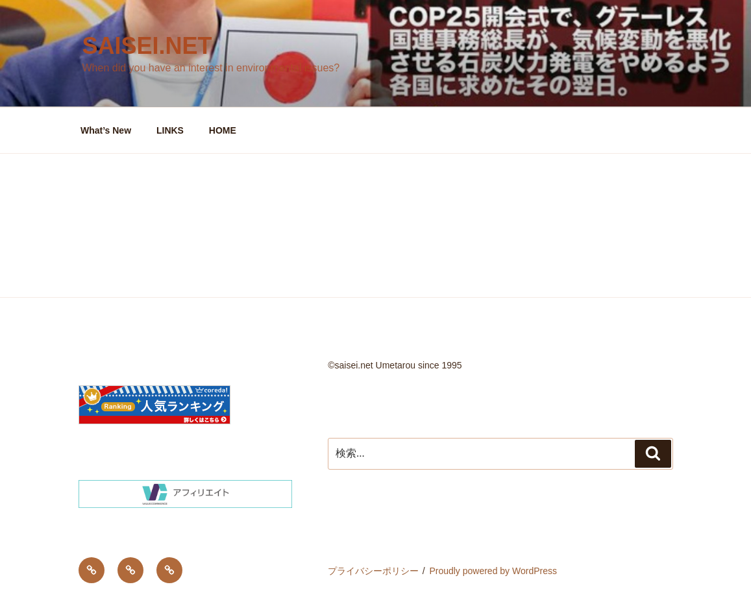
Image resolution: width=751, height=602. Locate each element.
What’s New (105, 130)
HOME (222, 130)
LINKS (170, 130)
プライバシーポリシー (373, 571)
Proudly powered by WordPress (493, 571)
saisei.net (147, 45)
